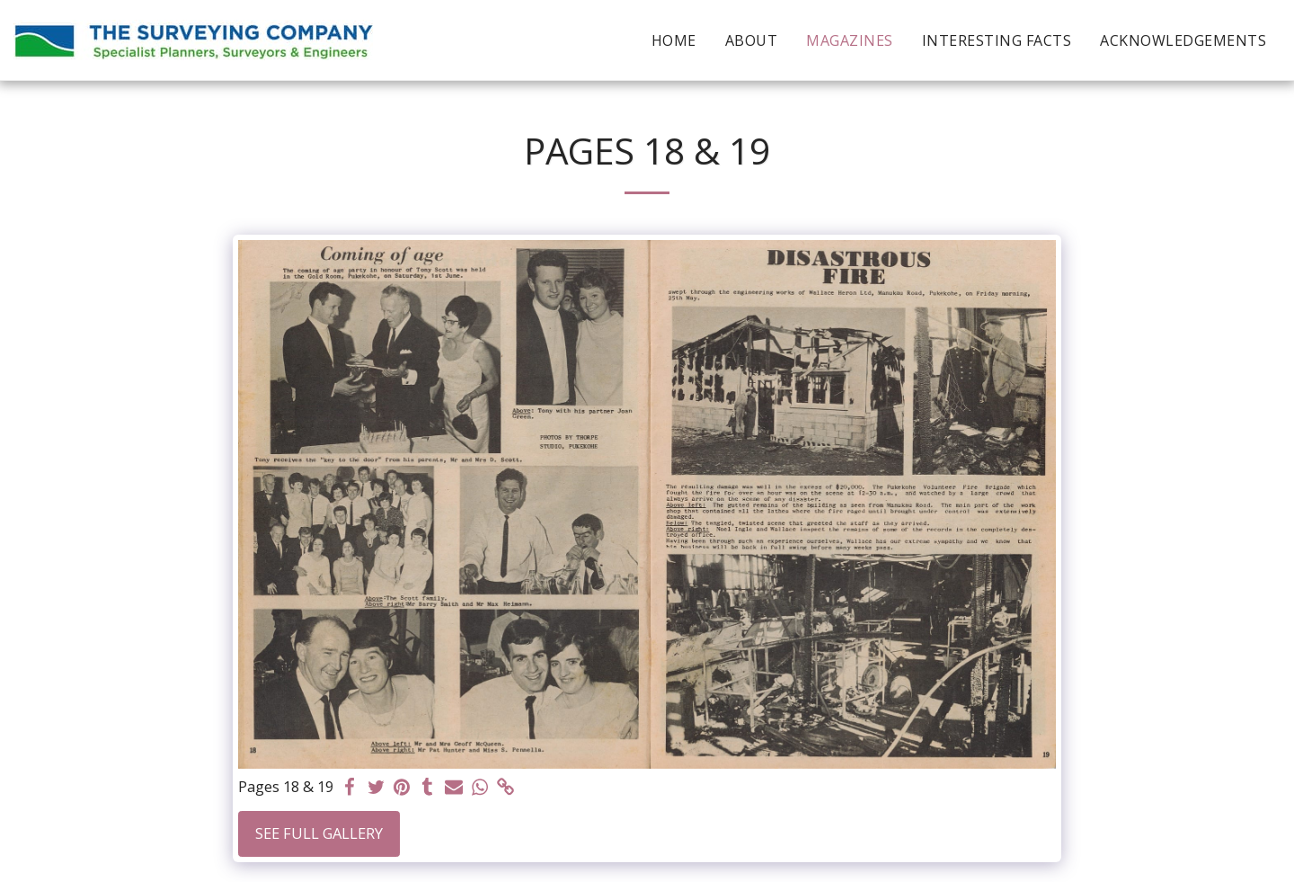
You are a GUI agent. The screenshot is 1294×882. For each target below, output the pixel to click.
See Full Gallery (319, 833)
